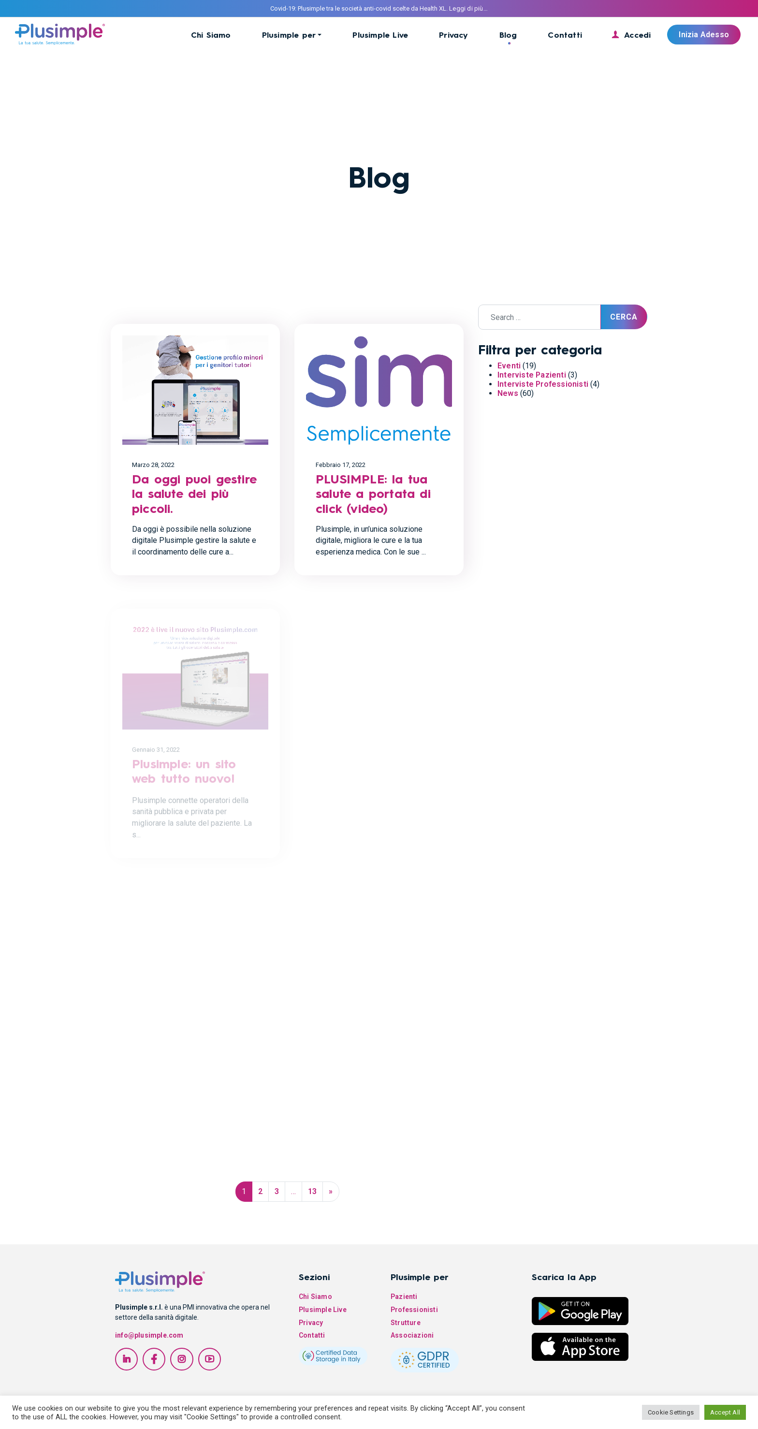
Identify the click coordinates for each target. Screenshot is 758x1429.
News (507, 393)
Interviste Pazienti (531, 374)
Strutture (406, 1323)
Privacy (453, 34)
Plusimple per (289, 34)
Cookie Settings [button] (671, 1412)
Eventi (509, 365)
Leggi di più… (468, 8)
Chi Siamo (211, 34)
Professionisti (414, 1309)
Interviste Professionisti (542, 384)
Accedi (637, 34)
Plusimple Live (380, 34)
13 (312, 1191)
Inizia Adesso (704, 34)
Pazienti (404, 1296)
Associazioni (412, 1335)
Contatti (565, 34)
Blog (508, 34)
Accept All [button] (725, 1412)
